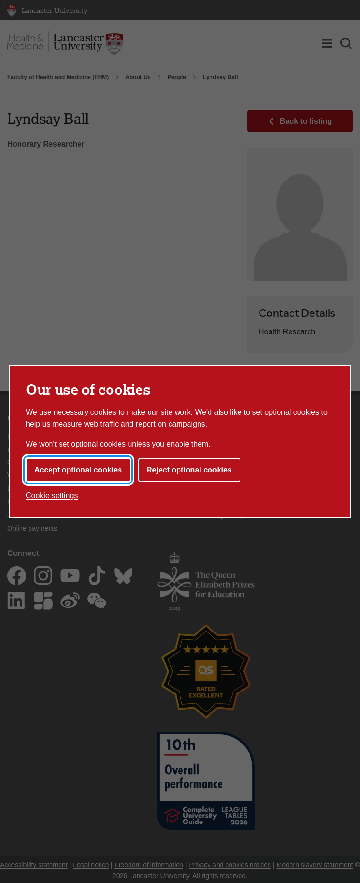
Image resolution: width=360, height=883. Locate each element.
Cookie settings (52, 496)
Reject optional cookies (189, 470)
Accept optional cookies (78, 470)
